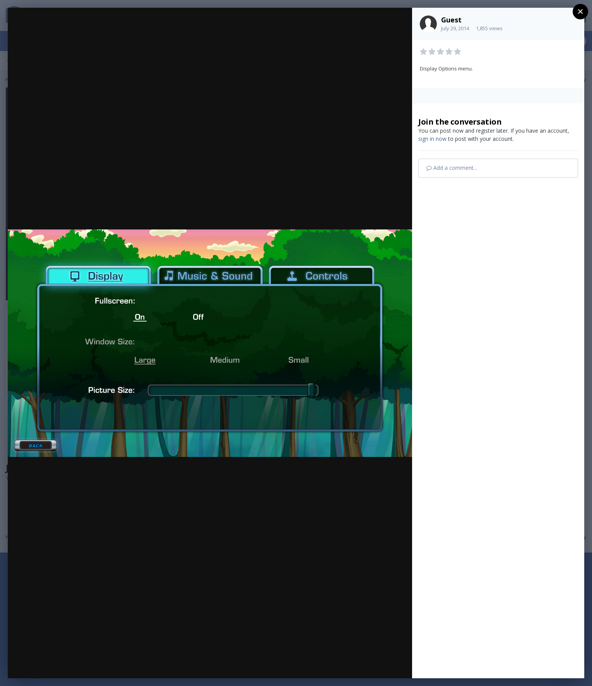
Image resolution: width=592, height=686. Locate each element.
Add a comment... (451, 167)
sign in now (432, 138)
